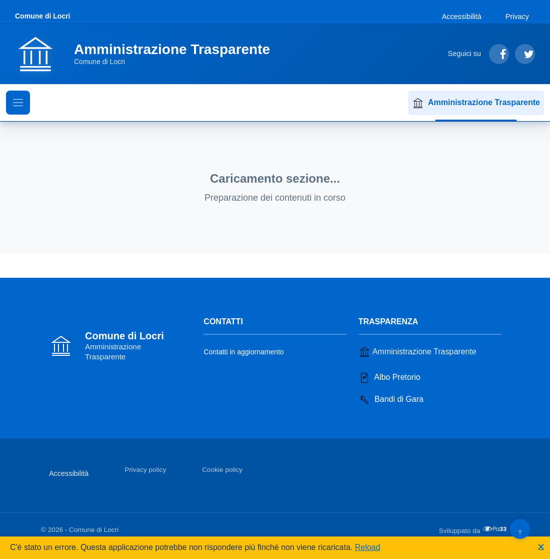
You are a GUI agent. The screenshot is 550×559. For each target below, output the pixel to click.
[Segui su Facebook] (499, 54)
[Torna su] (520, 528)
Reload (367, 547)
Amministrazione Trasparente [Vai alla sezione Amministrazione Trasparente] (417, 352)
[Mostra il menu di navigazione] (18, 103)
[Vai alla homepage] (148, 54)
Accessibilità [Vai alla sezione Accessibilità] (462, 17)
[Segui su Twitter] (525, 54)
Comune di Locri (42, 16)
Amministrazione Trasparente (476, 103)
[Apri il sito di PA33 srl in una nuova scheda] (495, 529)
